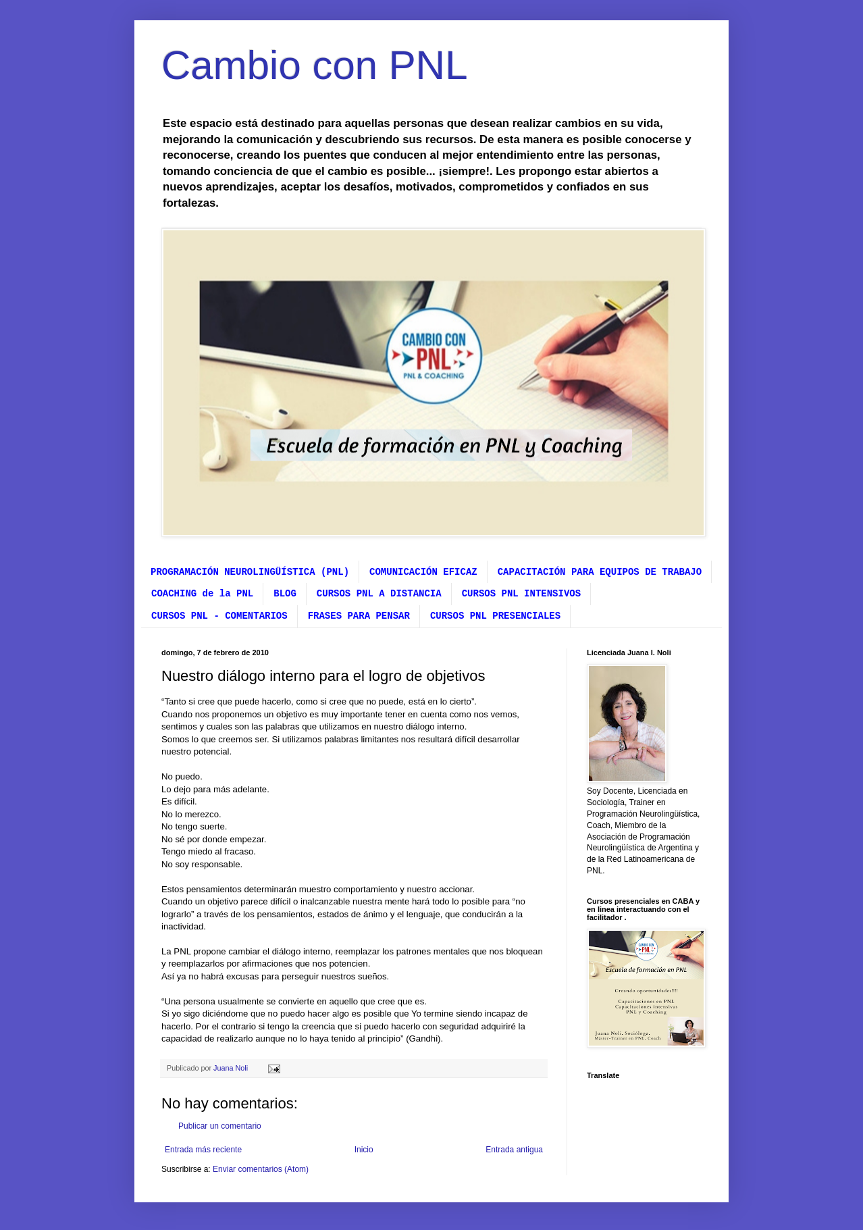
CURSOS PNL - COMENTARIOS (219, 616)
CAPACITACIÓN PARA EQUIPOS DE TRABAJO (600, 572)
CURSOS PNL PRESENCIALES (495, 616)
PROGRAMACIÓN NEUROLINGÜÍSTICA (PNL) (250, 572)
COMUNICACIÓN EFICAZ (423, 572)
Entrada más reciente (203, 1149)
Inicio (364, 1149)
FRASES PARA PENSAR (359, 616)
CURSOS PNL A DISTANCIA (379, 593)
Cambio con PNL (314, 65)
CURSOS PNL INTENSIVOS (521, 593)
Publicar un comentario (219, 1126)
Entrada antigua (514, 1149)
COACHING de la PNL (202, 593)
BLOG (284, 593)
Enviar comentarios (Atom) (261, 1169)
